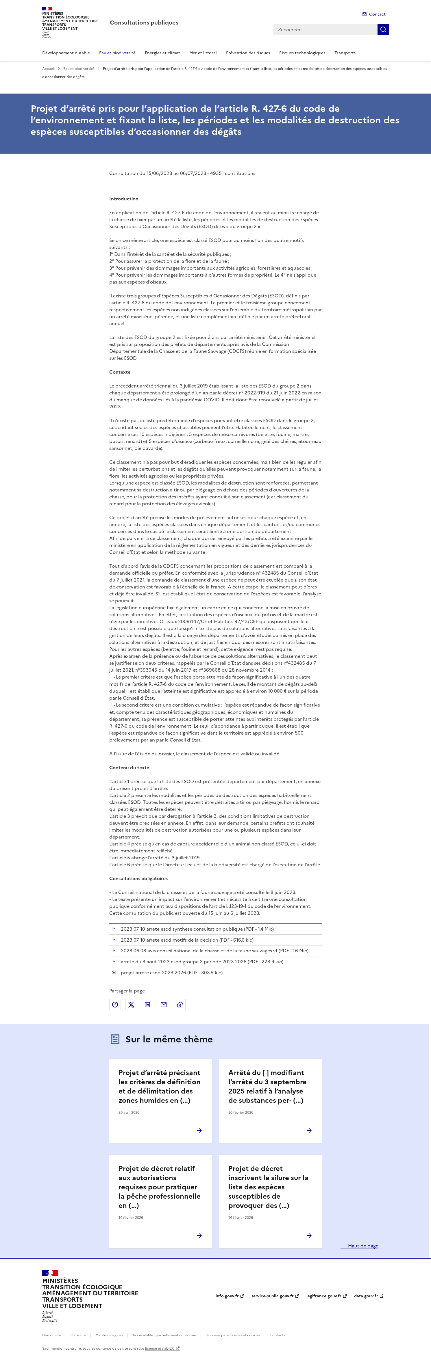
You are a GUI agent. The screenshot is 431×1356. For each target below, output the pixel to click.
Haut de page (362, 1245)
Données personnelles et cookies (233, 1335)
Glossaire (78, 1335)
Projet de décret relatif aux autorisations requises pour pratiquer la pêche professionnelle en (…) (160, 1187)
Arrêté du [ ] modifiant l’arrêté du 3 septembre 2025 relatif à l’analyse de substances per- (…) (267, 1087)
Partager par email (163, 1004)
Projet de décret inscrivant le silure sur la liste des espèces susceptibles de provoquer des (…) (268, 1187)
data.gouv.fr (366, 1296)
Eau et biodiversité (117, 53)
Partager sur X (131, 1004)
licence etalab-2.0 (159, 1348)
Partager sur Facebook (115, 1004)
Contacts (277, 1335)
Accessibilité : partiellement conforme (164, 1335)
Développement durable (66, 53)
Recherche (383, 29)
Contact (377, 14)
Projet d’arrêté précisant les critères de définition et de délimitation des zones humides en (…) (160, 1087)
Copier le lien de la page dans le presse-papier (180, 1004)
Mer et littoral (203, 53)
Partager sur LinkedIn (147, 1004)
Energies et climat (162, 53)
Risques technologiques (302, 53)
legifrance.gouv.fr (323, 1296)
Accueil (48, 68)
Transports (345, 53)
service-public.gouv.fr (272, 1296)
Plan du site (51, 1335)
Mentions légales (109, 1335)
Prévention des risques (248, 53)
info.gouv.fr (227, 1296)
